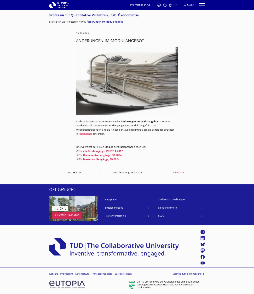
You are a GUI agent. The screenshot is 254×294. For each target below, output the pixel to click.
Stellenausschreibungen (171, 200)
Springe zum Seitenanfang (187, 274)
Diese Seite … (179, 173)
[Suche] (188, 5)
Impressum (66, 274)
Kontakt (53, 274)
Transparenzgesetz (102, 274)
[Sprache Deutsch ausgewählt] (173, 5)
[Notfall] (159, 5)
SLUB (161, 216)
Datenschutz (82, 274)
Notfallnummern (167, 208)
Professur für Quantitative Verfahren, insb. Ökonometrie (94, 15)
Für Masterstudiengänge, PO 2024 (99, 159)
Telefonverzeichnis (115, 216)
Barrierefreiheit (123, 274)
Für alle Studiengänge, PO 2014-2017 (100, 151)
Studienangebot (114, 208)
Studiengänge (84, 134)
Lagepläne (110, 200)
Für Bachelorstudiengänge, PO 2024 (100, 155)
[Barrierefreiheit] (165, 5)
